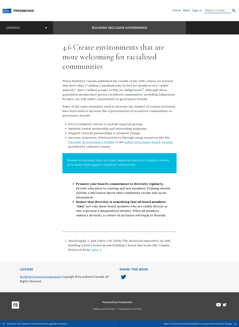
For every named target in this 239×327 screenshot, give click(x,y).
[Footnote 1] (142, 90)
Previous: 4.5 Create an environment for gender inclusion (35, 323)
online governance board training (148, 142)
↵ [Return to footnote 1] (101, 250)
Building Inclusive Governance (40, 277)
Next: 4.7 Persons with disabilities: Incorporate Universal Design (200, 323)
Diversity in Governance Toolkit (91, 142)
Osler (94, 250)
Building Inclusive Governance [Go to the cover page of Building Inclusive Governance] (119, 28)
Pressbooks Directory (130, 309)
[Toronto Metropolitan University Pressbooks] (19, 10)
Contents (26, 28)
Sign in (197, 10)
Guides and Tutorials (104, 309)
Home (176, 10)
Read (186, 10)
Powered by (117, 302)
